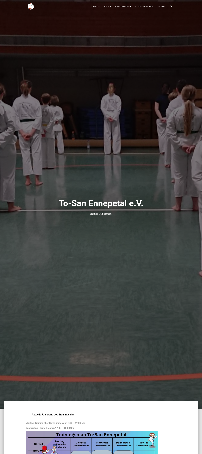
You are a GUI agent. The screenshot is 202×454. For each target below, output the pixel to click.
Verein (107, 6)
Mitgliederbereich (123, 6)
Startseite (95, 6)
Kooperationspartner (144, 6)
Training (161, 6)
